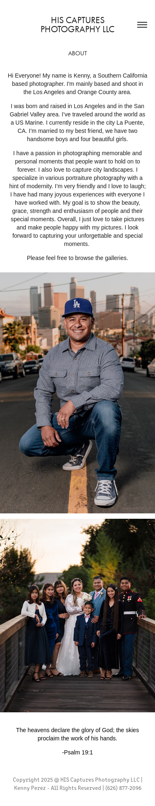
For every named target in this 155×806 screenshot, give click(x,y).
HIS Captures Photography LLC (77, 25)
